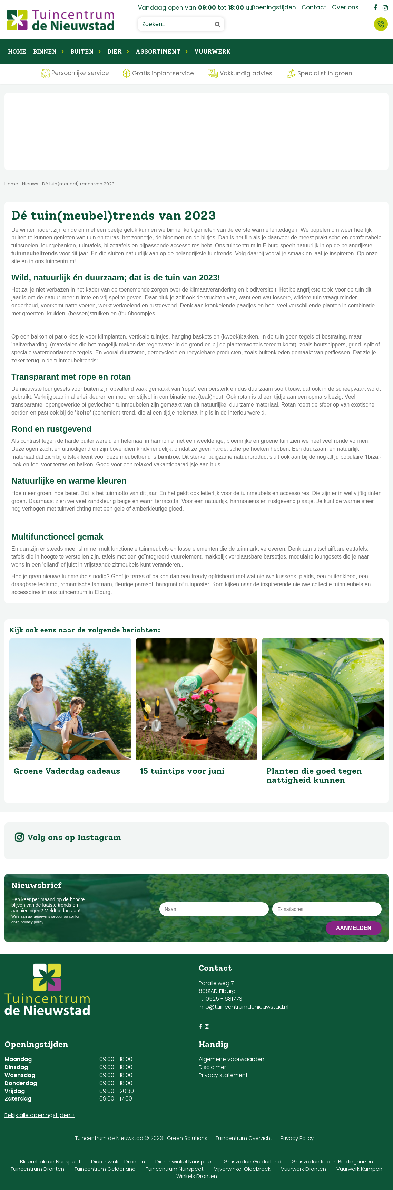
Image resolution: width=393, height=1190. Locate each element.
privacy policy (32, 922)
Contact (381, 24)
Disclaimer (212, 1067)
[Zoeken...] (181, 24)
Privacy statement (223, 1075)
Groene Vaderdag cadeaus (67, 771)
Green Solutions (187, 1138)
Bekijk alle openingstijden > (39, 1115)
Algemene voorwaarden (231, 1059)
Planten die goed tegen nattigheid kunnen (314, 775)
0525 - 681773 (224, 999)
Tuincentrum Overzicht (244, 1138)
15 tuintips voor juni (182, 771)
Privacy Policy (297, 1138)
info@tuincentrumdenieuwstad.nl (243, 1007)
